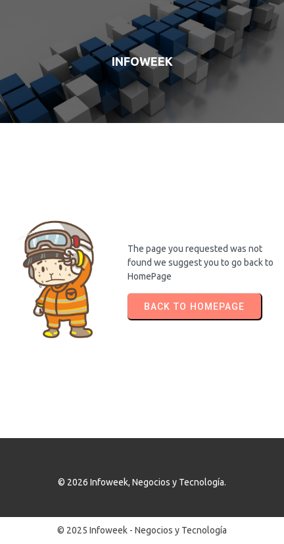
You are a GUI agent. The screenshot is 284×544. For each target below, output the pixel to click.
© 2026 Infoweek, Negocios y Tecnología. (142, 482)
